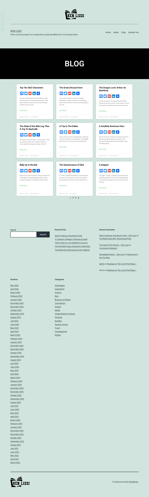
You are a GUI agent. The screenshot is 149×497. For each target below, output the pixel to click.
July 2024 (14, 363)
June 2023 (14, 409)
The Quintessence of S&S (71, 165)
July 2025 (14, 321)
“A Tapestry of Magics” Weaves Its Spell (71, 239)
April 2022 (14, 459)
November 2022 (17, 434)
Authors (58, 293)
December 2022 (16, 431)
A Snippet (103, 165)
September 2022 (17, 441)
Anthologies (60, 285)
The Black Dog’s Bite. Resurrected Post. (115, 239)
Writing (58, 335)
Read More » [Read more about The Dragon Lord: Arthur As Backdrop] (103, 111)
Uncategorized (61, 331)
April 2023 (14, 417)
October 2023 (15, 395)
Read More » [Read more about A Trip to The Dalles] (63, 147)
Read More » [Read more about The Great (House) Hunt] (63, 110)
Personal (58, 317)
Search (13, 230)
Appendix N (59, 289)
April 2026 (14, 289)
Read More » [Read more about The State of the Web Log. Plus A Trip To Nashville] (24, 150)
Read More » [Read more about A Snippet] (103, 188)
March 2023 (15, 420)
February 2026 (16, 296)
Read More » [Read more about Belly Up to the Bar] (24, 185)
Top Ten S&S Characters (31, 87)
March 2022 (15, 463)
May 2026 (14, 285)
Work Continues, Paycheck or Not (68, 236)
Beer (57, 296)
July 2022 (14, 448)
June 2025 (14, 324)
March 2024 (15, 378)
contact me (133, 32)
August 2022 (15, 445)
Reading (58, 321)
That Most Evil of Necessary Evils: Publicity (72, 250)
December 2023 (16, 388)
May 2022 (14, 456)
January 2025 (16, 342)
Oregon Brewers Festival (65, 314)
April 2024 (14, 374)
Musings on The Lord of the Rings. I (121, 264)
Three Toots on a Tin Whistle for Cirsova (71, 243)
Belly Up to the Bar (28, 165)
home (108, 32)
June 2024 (14, 367)
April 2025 (14, 331)
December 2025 (16, 303)
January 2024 (16, 385)
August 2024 (15, 360)
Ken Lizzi (15, 31)
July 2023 (14, 406)
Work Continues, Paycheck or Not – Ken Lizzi (117, 236)
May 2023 (14, 413)
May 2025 (14, 328)
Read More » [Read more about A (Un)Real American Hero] (103, 149)
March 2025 (15, 335)
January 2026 (16, 300)
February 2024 (16, 381)
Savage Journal (61, 324)
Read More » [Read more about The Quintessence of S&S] (63, 185)
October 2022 (15, 438)
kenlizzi (58, 307)
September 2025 (17, 314)
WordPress (133, 482)
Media (57, 310)
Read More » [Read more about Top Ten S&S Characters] (24, 110)
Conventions (60, 303)
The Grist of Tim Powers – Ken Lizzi (114, 245)
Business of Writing (63, 300)
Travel (57, 328)
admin (102, 264)
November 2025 (17, 307)
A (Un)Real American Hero (111, 126)
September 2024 (17, 356)
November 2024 (17, 349)
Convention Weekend (108, 248)
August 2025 (15, 317)
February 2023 (16, 424)
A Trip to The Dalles (68, 126)
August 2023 (15, 402)
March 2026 (15, 293)
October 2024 (15, 353)
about (116, 32)
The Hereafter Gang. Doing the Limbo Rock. (73, 246)
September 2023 (17, 399)
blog (124, 32)
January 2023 (16, 427)
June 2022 (14, 452)
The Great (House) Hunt (70, 87)
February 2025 (16, 339)
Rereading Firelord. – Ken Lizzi (111, 254)
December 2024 (16, 346)
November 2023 (17, 392)
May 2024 (14, 370)
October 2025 (15, 310)
